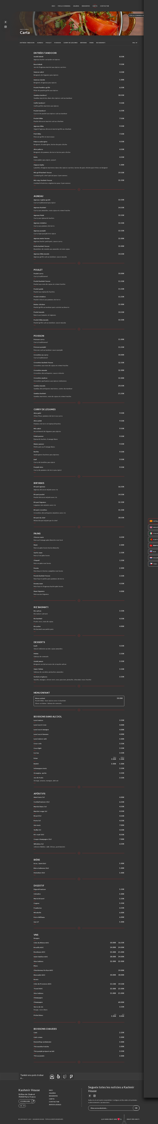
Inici (53, 6)
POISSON (57, 42)
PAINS (91, 42)
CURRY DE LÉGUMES (71, 42)
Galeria (76, 6)
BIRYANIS (83, 42)
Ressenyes (86, 6)
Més (135, 43)
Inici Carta (24, 29)
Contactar (104, 6)
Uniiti (137, 1119)
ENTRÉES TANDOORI (27, 42)
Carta (95, 6)
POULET (49, 42)
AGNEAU (40, 42)
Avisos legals (55, 1104)
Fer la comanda (64, 6)
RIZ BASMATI (100, 42)
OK (136, 1108)
